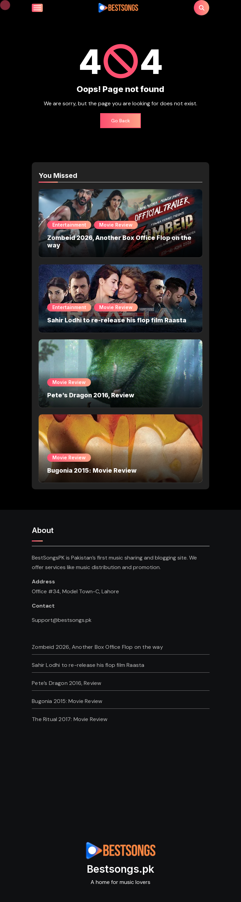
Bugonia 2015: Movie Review (92, 470)
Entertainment (69, 225)
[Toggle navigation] (37, 8)
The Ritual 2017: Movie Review (69, 719)
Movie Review (116, 225)
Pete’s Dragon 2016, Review (90, 395)
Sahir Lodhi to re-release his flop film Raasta (116, 320)
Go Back (120, 121)
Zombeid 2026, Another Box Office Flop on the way (97, 647)
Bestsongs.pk (120, 869)
